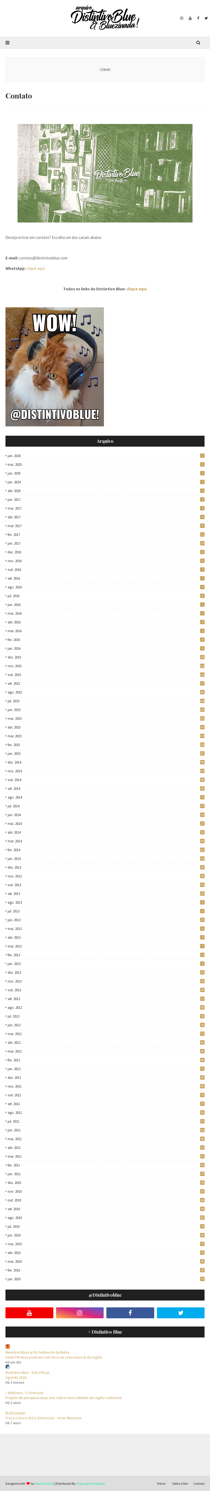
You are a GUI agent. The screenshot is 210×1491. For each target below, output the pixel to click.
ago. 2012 (106, 1007)
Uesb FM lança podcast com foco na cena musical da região (53, 1357)
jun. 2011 (106, 1130)
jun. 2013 (106, 920)
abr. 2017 (106, 517)
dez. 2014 (106, 762)
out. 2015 (106, 674)
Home (161, 1483)
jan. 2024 (106, 482)
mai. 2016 (106, 613)
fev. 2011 (106, 1165)
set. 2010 (106, 1209)
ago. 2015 (106, 692)
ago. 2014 (106, 797)
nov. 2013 (106, 876)
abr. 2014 (106, 832)
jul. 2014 (106, 806)
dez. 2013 (106, 867)
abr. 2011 (106, 1147)
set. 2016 (106, 578)
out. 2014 (106, 780)
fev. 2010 (106, 1270)
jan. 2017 (106, 543)
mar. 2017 (106, 526)
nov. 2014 (106, 771)
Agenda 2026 (16, 1377)
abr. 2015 (106, 727)
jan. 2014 (106, 858)
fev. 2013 (106, 955)
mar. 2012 (106, 1051)
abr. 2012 (106, 1042)
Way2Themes (44, 1483)
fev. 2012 (106, 1060)
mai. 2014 (106, 823)
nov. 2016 (106, 561)
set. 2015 (106, 683)
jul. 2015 (106, 701)
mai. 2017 (106, 508)
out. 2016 (106, 569)
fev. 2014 (106, 850)
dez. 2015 (106, 657)
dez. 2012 (106, 972)
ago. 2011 (106, 1112)
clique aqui (36, 268)
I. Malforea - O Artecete (24, 1392)
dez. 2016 (106, 552)
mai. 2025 (106, 464)
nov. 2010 (106, 1191)
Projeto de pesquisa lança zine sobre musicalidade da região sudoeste (63, 1397)
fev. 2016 (106, 639)
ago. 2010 (106, 1217)
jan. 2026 (106, 455)
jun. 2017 (106, 499)
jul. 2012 (106, 1016)
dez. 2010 (106, 1182)
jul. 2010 (106, 1226)
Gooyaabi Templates (90, 1483)
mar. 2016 (106, 631)
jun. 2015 (106, 709)
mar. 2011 (106, 1156)
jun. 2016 (106, 604)
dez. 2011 (106, 1077)
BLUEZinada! (15, 1413)
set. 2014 (106, 788)
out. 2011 (106, 1095)
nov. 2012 (106, 981)
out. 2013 (106, 885)
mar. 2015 (106, 736)
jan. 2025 (106, 473)
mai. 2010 (106, 1244)
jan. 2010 (106, 1279)
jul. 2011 (106, 1121)
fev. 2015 (106, 744)
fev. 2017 (106, 534)
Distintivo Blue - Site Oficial (27, 1372)
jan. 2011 (106, 1174)
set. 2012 (106, 998)
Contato (199, 1483)
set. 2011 (106, 1104)
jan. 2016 (106, 648)
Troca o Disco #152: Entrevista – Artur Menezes (43, 1417)
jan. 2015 (106, 753)
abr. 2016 (106, 622)
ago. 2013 (106, 902)
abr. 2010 (106, 1252)
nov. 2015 (106, 666)
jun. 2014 (106, 815)
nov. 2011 (106, 1086)
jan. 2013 (106, 963)
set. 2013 (106, 893)
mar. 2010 (106, 1261)
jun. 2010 (106, 1235)
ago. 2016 (106, 587)
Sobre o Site (180, 1483)
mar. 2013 (106, 946)
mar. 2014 (106, 841)
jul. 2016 (106, 596)
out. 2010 (106, 1200)
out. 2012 (106, 990)
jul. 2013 (106, 911)
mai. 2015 (106, 718)
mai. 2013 (106, 928)
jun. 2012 (106, 1025)
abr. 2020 (106, 491)
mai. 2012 (106, 1033)
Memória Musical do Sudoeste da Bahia (37, 1352)
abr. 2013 (106, 937)
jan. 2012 (106, 1069)
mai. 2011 (106, 1139)
